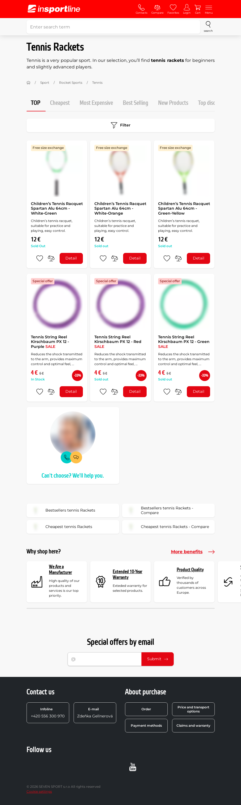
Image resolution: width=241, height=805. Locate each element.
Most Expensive (96, 103)
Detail (71, 258)
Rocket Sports (70, 82)
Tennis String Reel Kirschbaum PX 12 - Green (184, 341)
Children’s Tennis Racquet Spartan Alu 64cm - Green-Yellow (184, 208)
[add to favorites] (39, 258)
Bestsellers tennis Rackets (62, 510)
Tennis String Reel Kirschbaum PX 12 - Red (117, 341)
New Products (173, 103)
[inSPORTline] (54, 9)
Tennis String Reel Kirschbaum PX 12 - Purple (50, 341)
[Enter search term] (114, 27)
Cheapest (60, 103)
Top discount (211, 103)
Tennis (97, 82)
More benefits (193, 552)
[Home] (28, 82)
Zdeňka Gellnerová (95, 713)
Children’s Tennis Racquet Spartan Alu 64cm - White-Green (57, 208)
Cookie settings (39, 791)
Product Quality (190, 570)
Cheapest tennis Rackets (61, 526)
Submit (157, 658)
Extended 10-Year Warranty (127, 575)
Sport (44, 82)
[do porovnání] (51, 258)
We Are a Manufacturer (60, 570)
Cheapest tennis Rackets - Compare (167, 526)
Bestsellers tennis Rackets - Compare (159, 510)
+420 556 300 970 (48, 713)
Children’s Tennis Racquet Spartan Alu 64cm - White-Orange (120, 208)
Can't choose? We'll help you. (73, 476)
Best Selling (135, 103)
